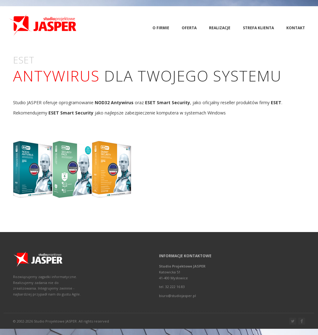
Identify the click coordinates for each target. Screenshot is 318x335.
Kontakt (295, 27)
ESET (276, 102)
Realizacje (219, 27)
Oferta (189, 27)
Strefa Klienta (258, 27)
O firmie (160, 27)
